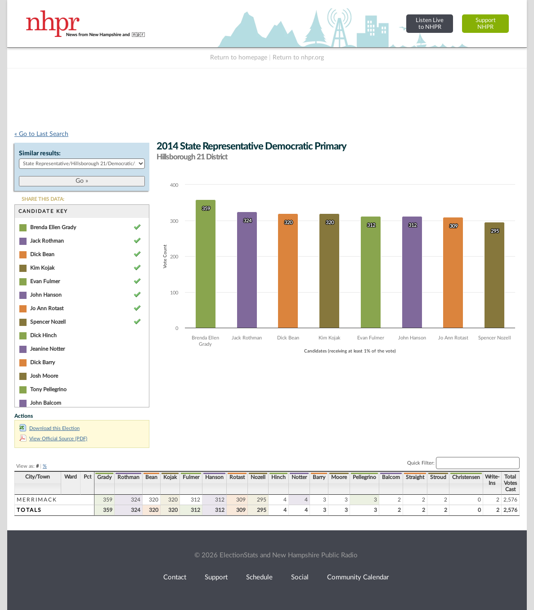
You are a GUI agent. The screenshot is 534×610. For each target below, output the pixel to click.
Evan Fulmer (45, 281)
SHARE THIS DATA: (43, 199)
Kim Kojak (42, 268)
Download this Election (49, 428)
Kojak (170, 477)
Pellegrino (364, 477)
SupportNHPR (486, 24)
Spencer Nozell (48, 322)
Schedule (259, 577)
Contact (174, 577)
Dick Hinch (43, 335)
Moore (339, 477)
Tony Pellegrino (48, 389)
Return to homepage (238, 57)
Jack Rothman (47, 241)
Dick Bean (42, 254)
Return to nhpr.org (298, 57)
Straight (415, 477)
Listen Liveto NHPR (430, 24)
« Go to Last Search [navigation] (41, 134)
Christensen (466, 477)
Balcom (391, 477)
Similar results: (40, 153)
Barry (319, 477)
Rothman (128, 477)
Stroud (438, 477)
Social (300, 577)
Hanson (214, 477)
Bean (151, 477)
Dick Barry (42, 362)
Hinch (278, 477)
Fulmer (191, 477)
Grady (104, 477)
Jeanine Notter (47, 349)
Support (216, 577)
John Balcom (45, 403)
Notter (299, 477)
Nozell (258, 477)
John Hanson (46, 295)
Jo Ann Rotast (46, 308)
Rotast (237, 477)
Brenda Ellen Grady (53, 227)
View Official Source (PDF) (53, 438)
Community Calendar (358, 577)
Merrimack (37, 499)
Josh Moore (44, 376)
